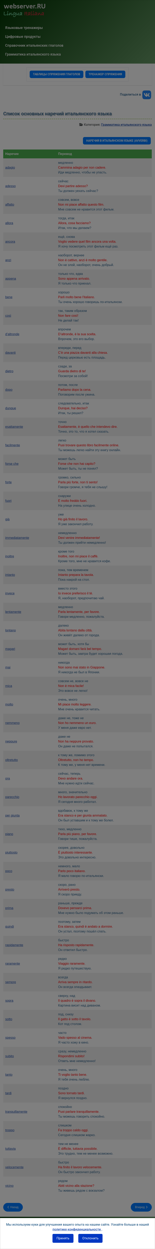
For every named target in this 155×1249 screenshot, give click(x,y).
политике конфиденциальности (77, 1229)
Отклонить (90, 1238)
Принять (63, 1238)
